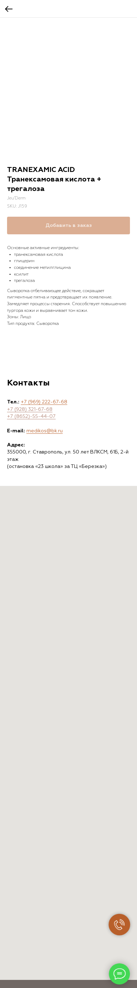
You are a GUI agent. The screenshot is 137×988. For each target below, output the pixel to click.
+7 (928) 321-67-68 (29, 409)
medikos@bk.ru (44, 430)
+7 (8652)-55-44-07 (31, 416)
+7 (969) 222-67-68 (44, 402)
